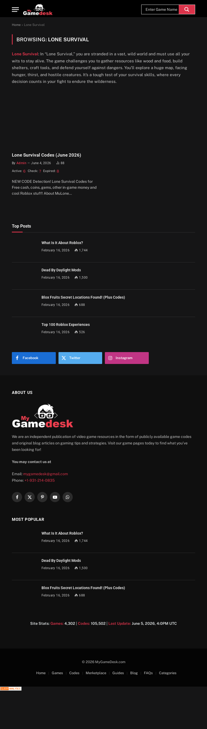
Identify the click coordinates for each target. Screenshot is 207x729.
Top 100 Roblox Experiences (66, 324)
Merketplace (96, 673)
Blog (134, 673)
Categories (168, 673)
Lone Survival (25, 54)
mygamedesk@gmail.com (45, 474)
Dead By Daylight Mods (61, 270)
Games (57, 673)
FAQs (148, 673)
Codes (74, 673)
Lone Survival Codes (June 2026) (46, 155)
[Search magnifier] (187, 9)
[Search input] (161, 9)
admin (21, 163)
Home (16, 25)
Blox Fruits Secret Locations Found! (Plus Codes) (83, 297)
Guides (118, 673)
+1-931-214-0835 (40, 480)
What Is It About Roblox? (62, 243)
